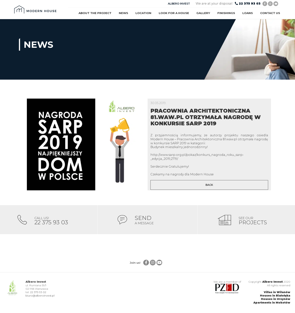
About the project (95, 13)
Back (209, 185)
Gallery (203, 13)
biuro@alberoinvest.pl (40, 297)
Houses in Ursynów (275, 300)
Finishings (226, 13)
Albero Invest (272, 283)
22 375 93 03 (250, 3)
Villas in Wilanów (277, 293)
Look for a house (174, 13)
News (123, 13)
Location (143, 13)
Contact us (270, 13)
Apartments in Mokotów (271, 303)
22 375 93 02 (38, 293)
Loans (247, 13)
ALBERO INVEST (179, 3)
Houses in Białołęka (275, 297)
